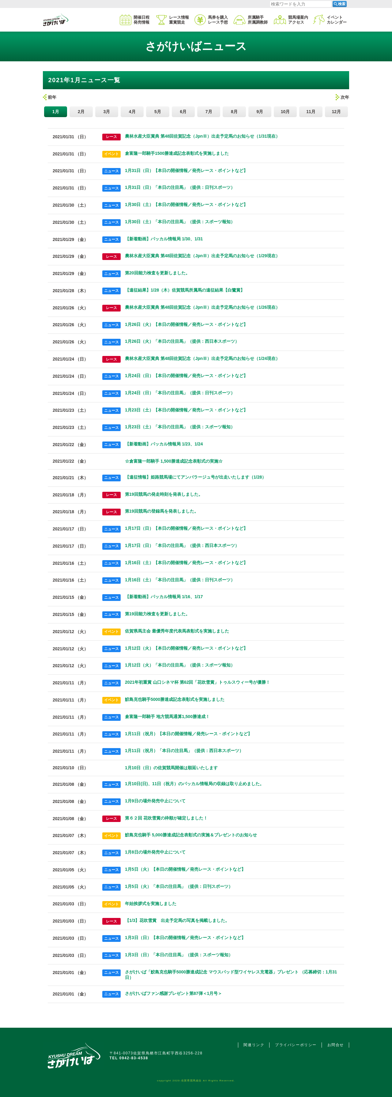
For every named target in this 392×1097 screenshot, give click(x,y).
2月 (81, 111)
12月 (336, 111)
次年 (345, 97)
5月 (157, 111)
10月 (285, 111)
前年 (52, 97)
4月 (132, 111)
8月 (234, 111)
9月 (259, 111)
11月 (310, 111)
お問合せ (335, 1045)
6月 (183, 111)
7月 (208, 111)
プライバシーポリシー (296, 1045)
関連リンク (253, 1045)
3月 (106, 111)
